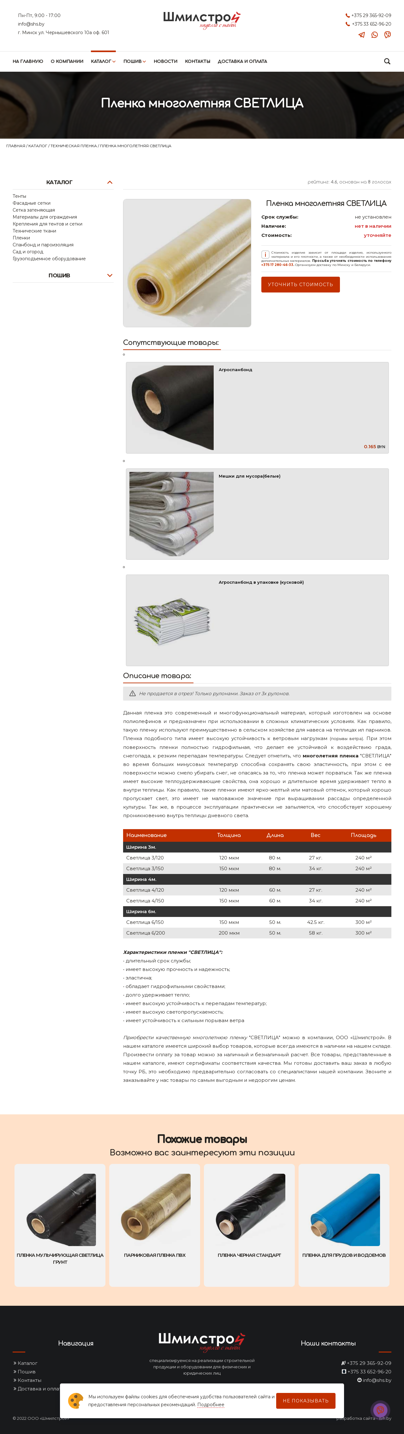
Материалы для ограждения (45, 217)
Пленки (21, 238)
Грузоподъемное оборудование (49, 259)
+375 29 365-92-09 (371, 15)
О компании (67, 61)
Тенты (19, 196)
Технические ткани (34, 231)
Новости (165, 61)
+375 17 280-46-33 (277, 265)
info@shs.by (31, 24)
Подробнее (210, 1404)
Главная (16, 145)
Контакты (197, 61)
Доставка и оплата (242, 61)
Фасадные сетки (31, 203)
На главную (28, 61)
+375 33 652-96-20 (371, 24)
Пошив (132, 61)
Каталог (101, 61)
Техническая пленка (74, 145)
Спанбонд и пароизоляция (43, 245)
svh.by (385, 1418)
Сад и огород (28, 252)
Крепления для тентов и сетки (47, 224)
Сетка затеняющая (34, 210)
